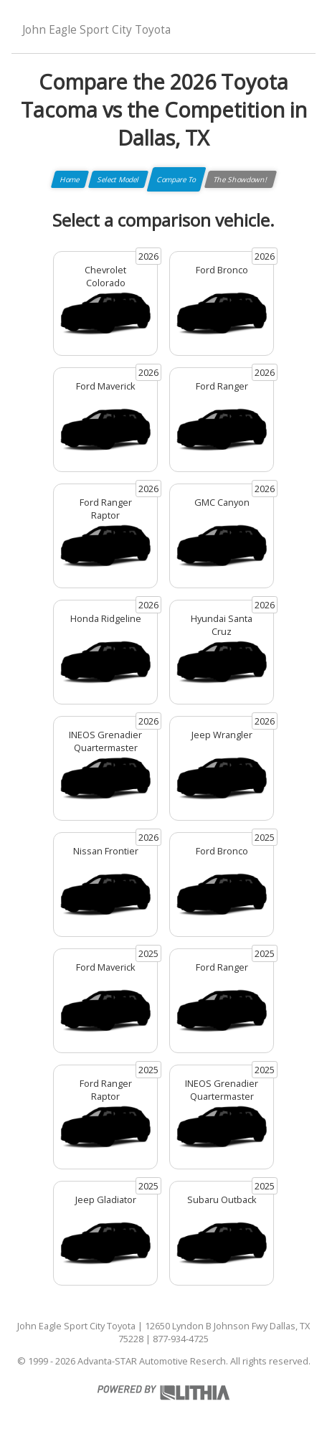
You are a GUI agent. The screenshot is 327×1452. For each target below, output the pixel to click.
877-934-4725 (181, 1338)
